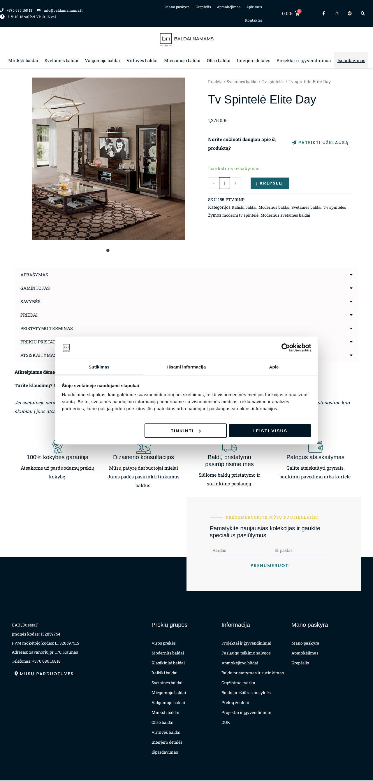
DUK (225, 723)
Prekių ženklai (235, 703)
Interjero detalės (253, 60)
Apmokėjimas (228, 6)
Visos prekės (164, 643)
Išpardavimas (351, 60)
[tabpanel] (108, 159)
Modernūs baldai (278, 209)
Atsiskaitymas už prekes (52, 355)
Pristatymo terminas (48, 328)
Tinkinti (186, 430)
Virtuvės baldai (142, 60)
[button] (186, 274)
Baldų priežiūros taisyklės (246, 693)
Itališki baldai (246, 209)
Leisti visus (270, 430)
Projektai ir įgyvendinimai (304, 60)
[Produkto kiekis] (224, 184)
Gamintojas (36, 288)
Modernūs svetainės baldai (289, 224)
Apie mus (254, 6)
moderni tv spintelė (241, 224)
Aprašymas (35, 274)
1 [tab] (108, 250)
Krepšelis (203, 6)
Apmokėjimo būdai (239, 663)
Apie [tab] (274, 366)
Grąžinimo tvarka (238, 683)
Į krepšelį (270, 184)
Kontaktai (253, 20)
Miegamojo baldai (182, 60)
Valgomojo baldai (102, 60)
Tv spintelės (277, 81)
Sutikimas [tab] (99, 366)
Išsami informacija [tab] (186, 366)
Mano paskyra (177, 6)
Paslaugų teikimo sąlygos (246, 653)
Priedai (29, 315)
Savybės (30, 301)
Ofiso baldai (219, 60)
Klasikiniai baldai (168, 663)
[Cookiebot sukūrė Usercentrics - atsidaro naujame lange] (285, 347)
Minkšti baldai (23, 60)
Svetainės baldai (61, 60)
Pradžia (215, 81)
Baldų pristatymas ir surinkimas (252, 673)
